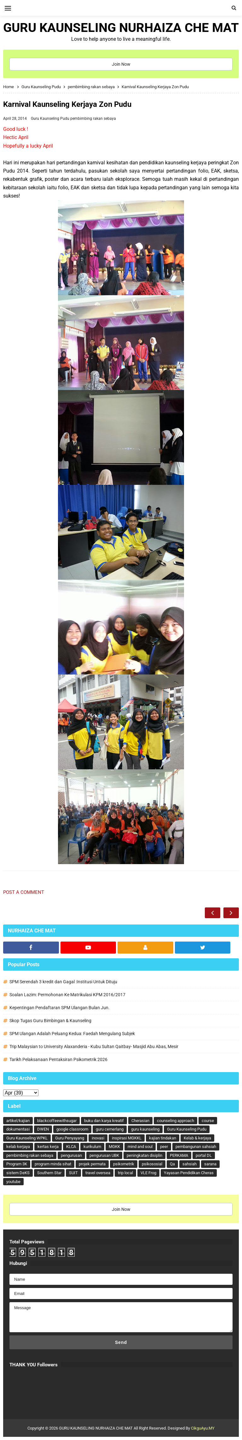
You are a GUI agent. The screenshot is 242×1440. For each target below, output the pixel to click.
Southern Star (49, 1172)
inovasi (98, 1138)
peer (164, 1146)
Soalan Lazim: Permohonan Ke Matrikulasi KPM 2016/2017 (67, 994)
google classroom (72, 1129)
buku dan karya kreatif (104, 1120)
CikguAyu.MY (203, 1428)
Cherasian (140, 1120)
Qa (172, 1164)
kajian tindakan (162, 1138)
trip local (125, 1172)
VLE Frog (148, 1172)
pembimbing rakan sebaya (93, 118)
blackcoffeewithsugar (57, 1120)
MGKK (114, 1146)
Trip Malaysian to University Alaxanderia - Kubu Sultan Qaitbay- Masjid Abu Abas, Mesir (93, 1046)
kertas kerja (48, 1146)
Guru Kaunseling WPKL (27, 1138)
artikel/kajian (18, 1120)
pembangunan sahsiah (196, 1146)
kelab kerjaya (18, 1146)
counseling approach (175, 1120)
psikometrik (123, 1164)
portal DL (204, 1155)
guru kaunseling (145, 1129)
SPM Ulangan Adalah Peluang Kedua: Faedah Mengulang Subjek (72, 1033)
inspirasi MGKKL (126, 1138)
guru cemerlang (110, 1129)
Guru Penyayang (69, 1138)
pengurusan (71, 1155)
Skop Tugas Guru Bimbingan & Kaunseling (50, 1020)
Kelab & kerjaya (197, 1138)
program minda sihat (53, 1164)
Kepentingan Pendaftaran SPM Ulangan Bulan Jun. (59, 1007)
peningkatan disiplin (144, 1155)
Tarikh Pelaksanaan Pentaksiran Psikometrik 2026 (58, 1059)
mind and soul (140, 1146)
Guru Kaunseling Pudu (50, 118)
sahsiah (189, 1164)
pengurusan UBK (104, 1155)
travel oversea (97, 1172)
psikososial (152, 1164)
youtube (13, 1181)
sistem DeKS (18, 1172)
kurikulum (92, 1146)
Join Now (121, 64)
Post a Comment (23, 892)
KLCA (71, 1146)
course (208, 1120)
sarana (210, 1164)
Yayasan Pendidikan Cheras (189, 1172)
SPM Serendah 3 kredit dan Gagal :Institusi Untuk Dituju (63, 981)
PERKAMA (179, 1155)
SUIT (73, 1172)
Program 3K (16, 1164)
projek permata (92, 1164)
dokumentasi (18, 1129)
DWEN (43, 1129)
